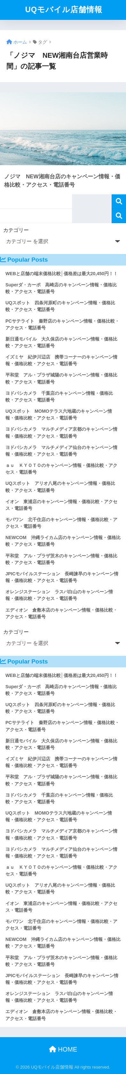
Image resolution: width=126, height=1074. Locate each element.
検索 (119, 201)
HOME (63, 1049)
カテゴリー (16, 230)
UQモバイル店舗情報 (63, 9)
